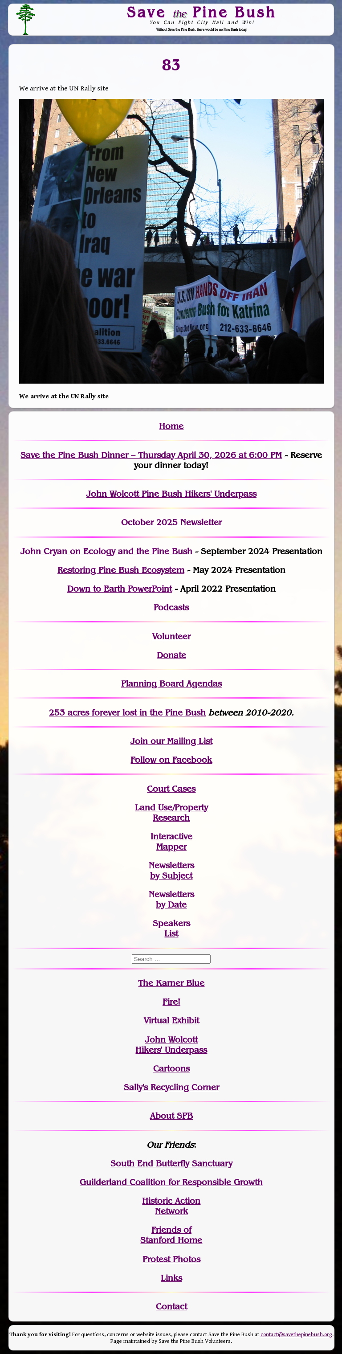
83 (171, 65)
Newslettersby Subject (171, 870)
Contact (171, 1306)
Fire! (171, 1002)
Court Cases (171, 789)
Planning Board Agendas (171, 684)
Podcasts (171, 607)
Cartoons (171, 1069)
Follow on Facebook (171, 760)
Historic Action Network (171, 1206)
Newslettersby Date (171, 899)
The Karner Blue (171, 983)
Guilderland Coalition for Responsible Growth (171, 1182)
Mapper (171, 847)
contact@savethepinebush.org (296, 1334)
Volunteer (171, 636)
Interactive (171, 836)
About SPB (171, 1116)
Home (171, 426)
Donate (171, 655)
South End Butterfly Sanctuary (171, 1163)
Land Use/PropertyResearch (171, 812)
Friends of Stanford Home (171, 1235)
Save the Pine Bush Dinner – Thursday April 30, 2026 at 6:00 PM (151, 455)
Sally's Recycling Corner (171, 1087)
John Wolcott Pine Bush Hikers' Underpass (171, 494)
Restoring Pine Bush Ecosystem (120, 570)
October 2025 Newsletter (171, 522)
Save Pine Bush (202, 12)
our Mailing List (180, 741)
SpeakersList (171, 928)
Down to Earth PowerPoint (119, 589)
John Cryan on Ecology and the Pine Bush (106, 551)
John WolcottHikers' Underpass (171, 1045)
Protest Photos (171, 1259)
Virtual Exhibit (171, 1020)
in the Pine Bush (154, 713)
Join (139, 741)
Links (171, 1278)
